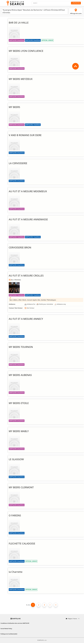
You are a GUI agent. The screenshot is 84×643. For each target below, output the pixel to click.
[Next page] (50, 605)
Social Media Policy (6, 628)
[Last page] (56, 605)
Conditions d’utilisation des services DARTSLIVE (15, 623)
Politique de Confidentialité (9, 634)
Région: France (72, 618)
